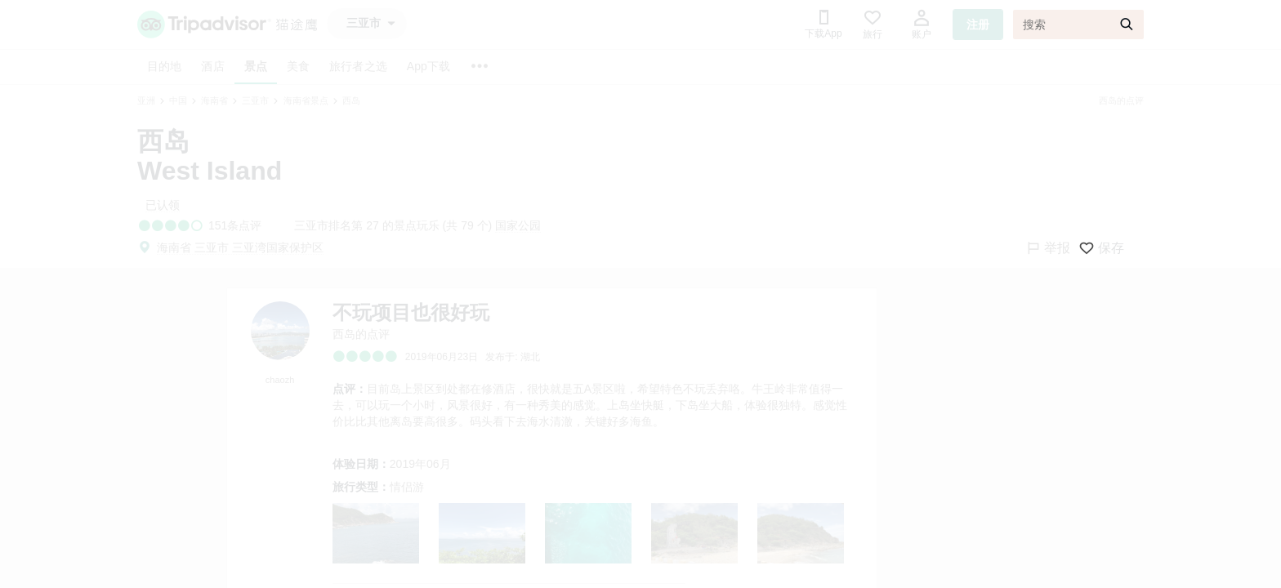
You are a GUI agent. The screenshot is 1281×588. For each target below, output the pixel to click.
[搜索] (1078, 24)
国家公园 (518, 225)
